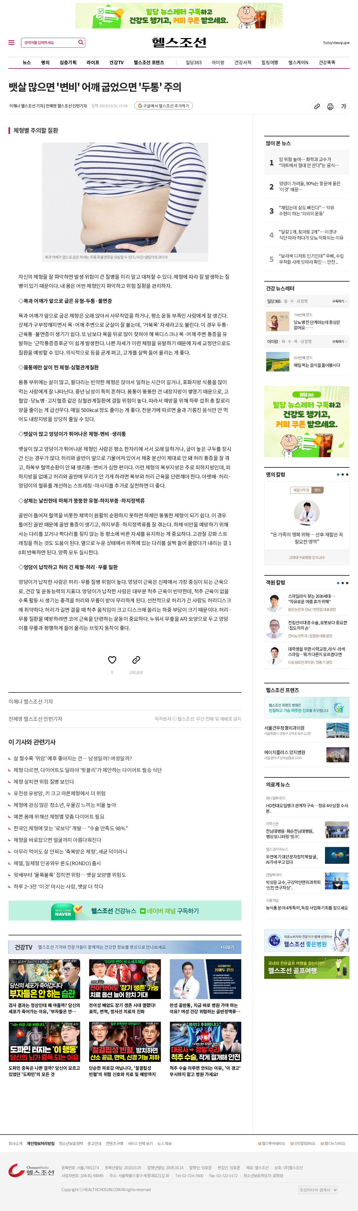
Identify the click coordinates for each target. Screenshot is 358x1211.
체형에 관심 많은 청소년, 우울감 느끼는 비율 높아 (65, 804)
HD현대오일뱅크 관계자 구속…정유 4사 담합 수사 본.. (307, 808)
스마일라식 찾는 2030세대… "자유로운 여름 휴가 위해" (311, 599)
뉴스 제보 (164, 1143)
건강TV (116, 62)
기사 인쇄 (330, 106)
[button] (338, 474)
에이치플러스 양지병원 (284, 752)
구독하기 (338, 301)
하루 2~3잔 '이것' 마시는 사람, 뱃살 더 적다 (58, 886)
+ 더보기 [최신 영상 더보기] (227, 947)
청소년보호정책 (71, 1143)
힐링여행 (269, 62)
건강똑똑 (327, 62)
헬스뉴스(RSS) (334, 1143)
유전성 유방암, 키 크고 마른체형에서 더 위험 (60, 793)
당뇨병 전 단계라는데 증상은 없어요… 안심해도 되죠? (317, 324)
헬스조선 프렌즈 (149, 62)
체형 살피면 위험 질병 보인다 (44, 781)
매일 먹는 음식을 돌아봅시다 (317, 365)
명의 (45, 62)
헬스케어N (298, 62)
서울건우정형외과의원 (284, 728)
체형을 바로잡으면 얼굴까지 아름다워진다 (57, 839)
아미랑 (218, 62)
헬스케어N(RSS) (273, 1143)
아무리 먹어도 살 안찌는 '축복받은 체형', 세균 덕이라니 (71, 851)
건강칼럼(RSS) (304, 1143)
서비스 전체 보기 (140, 1143)
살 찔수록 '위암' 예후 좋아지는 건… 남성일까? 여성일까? (73, 758)
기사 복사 (317, 106)
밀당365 (194, 62)
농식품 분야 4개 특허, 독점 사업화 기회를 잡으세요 (307, 908)
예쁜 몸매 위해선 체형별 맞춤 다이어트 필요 (59, 816)
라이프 (93, 62)
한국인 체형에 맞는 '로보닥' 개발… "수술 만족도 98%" (71, 828)
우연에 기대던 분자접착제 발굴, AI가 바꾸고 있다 (291, 859)
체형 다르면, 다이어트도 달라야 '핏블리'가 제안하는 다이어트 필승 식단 (88, 769)
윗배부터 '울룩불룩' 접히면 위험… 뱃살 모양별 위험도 (70, 874)
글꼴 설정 (343, 106)
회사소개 (15, 1143)
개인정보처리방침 (40, 1143)
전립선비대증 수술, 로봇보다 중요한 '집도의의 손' (317, 625)
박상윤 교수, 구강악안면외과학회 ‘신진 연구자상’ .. (293, 884)
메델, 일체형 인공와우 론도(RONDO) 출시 (57, 863)
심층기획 (68, 62)
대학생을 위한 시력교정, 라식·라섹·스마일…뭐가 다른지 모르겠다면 (317, 651)
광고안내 (94, 1143)
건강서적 (242, 62)
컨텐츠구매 (114, 1143)
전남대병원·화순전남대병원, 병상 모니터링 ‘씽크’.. (289, 833)
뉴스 (27, 62)
